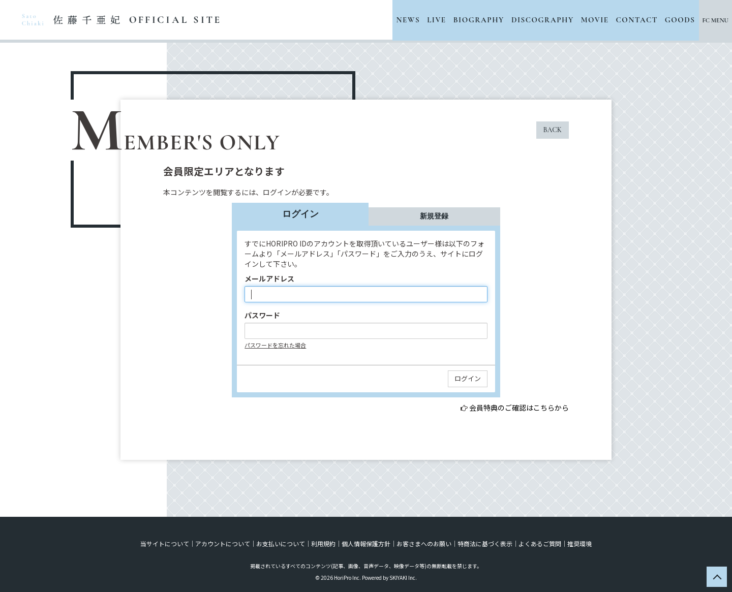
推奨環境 (579, 543)
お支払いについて (280, 543)
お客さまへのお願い (423, 543)
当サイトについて (164, 543)
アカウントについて (222, 543)
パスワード (262, 315)
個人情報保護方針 (366, 543)
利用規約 (323, 543)
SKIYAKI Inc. (403, 577)
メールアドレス (269, 278)
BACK (552, 130)
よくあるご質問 (539, 543)
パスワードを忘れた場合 (275, 345)
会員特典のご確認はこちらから (519, 407)
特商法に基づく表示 (485, 543)
